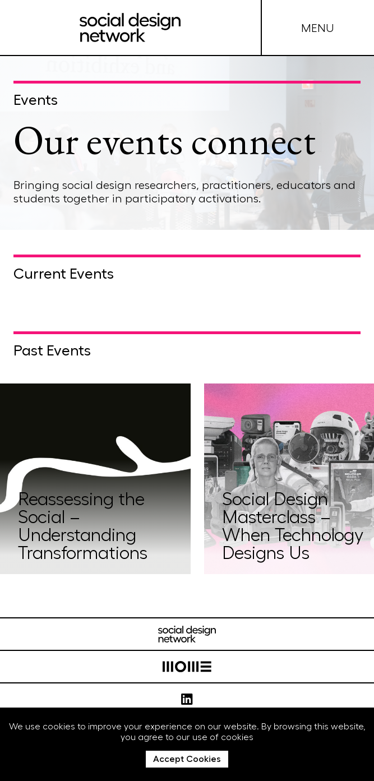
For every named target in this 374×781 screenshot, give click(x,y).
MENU (317, 27)
